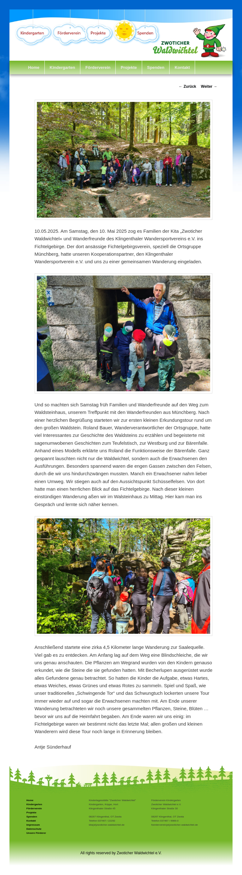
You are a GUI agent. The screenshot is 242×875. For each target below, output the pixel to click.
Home (33, 67)
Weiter (209, 86)
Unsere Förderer (36, 833)
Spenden (155, 67)
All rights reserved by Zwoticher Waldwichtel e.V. (121, 853)
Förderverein (97, 67)
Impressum (33, 824)
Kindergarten (62, 67)
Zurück (187, 86)
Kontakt (182, 67)
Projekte (129, 67)
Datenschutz (34, 829)
